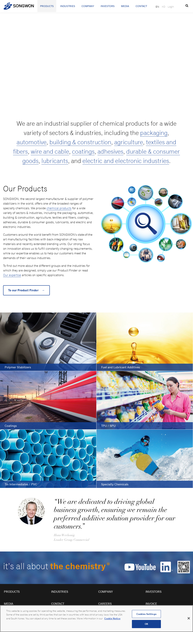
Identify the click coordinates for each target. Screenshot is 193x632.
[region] (96, 618)
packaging (154, 132)
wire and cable (50, 151)
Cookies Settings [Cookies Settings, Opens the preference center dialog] (146, 614)
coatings (83, 151)
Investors (108, 6)
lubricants (54, 160)
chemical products (58, 208)
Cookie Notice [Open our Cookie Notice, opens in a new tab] (112, 618)
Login (171, 6)
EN (157, 6)
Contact (141, 6)
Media (125, 6)
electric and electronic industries (125, 160)
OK (146, 623)
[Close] (188, 618)
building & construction (80, 142)
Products (47, 6)
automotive (31, 142)
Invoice (151, 604)
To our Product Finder (26, 290)
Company (88, 6)
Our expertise (12, 275)
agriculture (128, 142)
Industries (67, 6)
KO (163, 6)
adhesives (110, 151)
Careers (105, 604)
